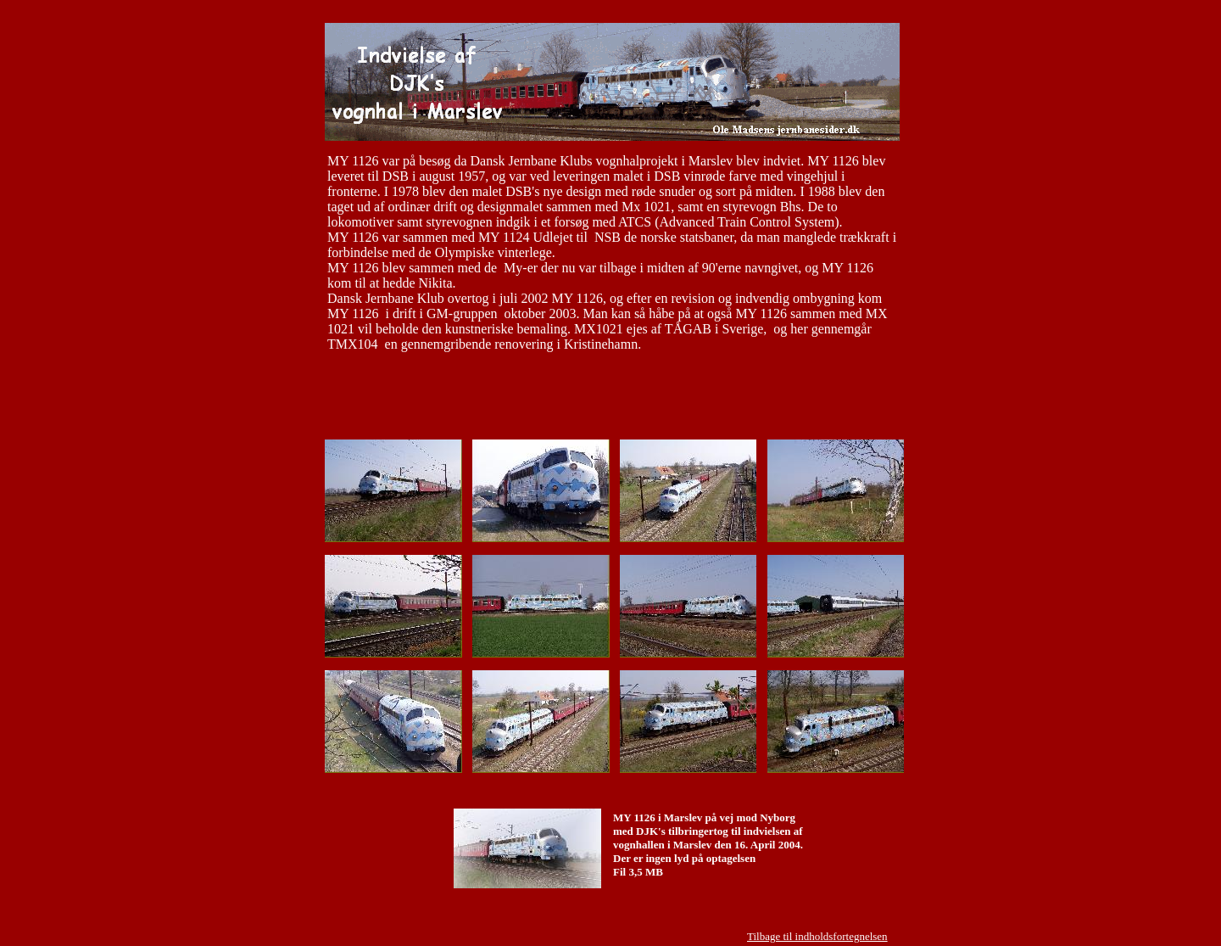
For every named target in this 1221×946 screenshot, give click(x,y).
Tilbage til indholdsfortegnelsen (817, 936)
